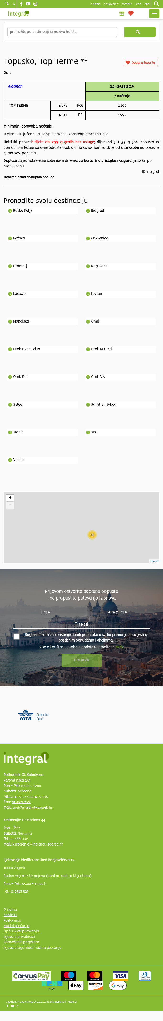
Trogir (18, 432)
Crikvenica (99, 238)
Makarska (21, 321)
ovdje (119, 647)
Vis (93, 432)
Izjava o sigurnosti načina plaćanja (32, 948)
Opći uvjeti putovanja (21, 931)
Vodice (18, 460)
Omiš (95, 321)
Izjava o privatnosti (19, 937)
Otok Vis (98, 377)
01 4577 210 (39, 796)
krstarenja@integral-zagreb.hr (38, 844)
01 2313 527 (19, 891)
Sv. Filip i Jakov (103, 404)
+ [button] (10, 498)
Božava (19, 238)
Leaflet (154, 561)
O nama (10, 909)
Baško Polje (22, 211)
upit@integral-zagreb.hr (33, 807)
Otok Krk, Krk (102, 349)
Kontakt (126, 4)
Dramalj (20, 266)
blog (138, 4)
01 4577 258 (21, 802)
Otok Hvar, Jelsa (26, 349)
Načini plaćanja (16, 926)
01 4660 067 (19, 839)
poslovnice (111, 4)
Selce (17, 404)
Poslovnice (12, 920)
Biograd (97, 211)
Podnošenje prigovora (21, 942)
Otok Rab (21, 377)
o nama (95, 4)
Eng (146, 4)
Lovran (96, 294)
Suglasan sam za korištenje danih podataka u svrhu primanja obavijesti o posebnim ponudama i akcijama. (80, 637)
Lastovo (19, 294)
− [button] (10, 505)
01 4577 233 (19, 796)
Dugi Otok (99, 266)
